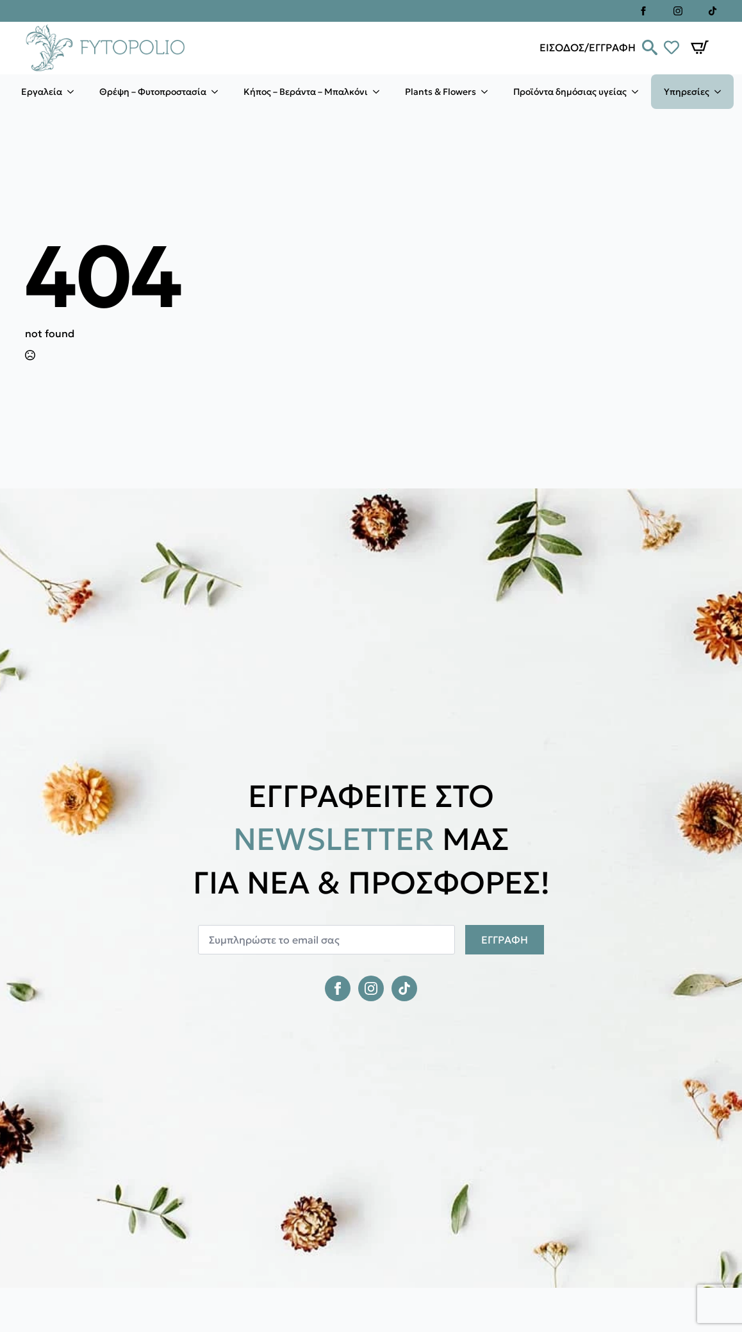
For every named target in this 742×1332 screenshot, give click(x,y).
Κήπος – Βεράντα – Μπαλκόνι (305, 91)
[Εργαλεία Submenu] (74, 91)
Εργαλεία (41, 91)
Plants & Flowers (440, 91)
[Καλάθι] (699, 47)
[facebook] (643, 10)
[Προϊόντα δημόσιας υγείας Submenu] (639, 91)
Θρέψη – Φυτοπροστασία (152, 91)
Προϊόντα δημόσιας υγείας (570, 91)
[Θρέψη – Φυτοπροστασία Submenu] (218, 91)
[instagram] (677, 10)
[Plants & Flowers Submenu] (488, 91)
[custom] (712, 10)
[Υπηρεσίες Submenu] (721, 91)
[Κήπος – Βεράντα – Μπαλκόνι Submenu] (380, 91)
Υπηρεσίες (686, 91)
